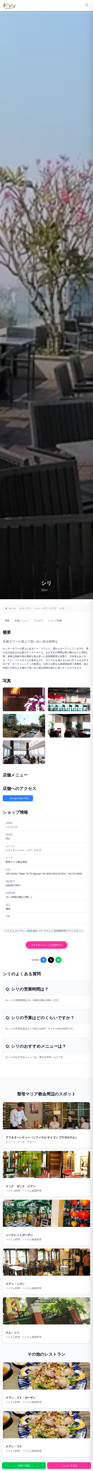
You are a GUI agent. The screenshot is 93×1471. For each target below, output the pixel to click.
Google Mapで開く (17, 798)
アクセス (38, 620)
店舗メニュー (21, 620)
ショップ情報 (55, 620)
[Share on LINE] (58, 960)
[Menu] (86, 5)
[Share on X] (51, 960)
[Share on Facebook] (43, 960)
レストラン (25, 608)
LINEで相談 (24, 1465)
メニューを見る (69, 1465)
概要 (7, 620)
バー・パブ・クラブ (45, 608)
